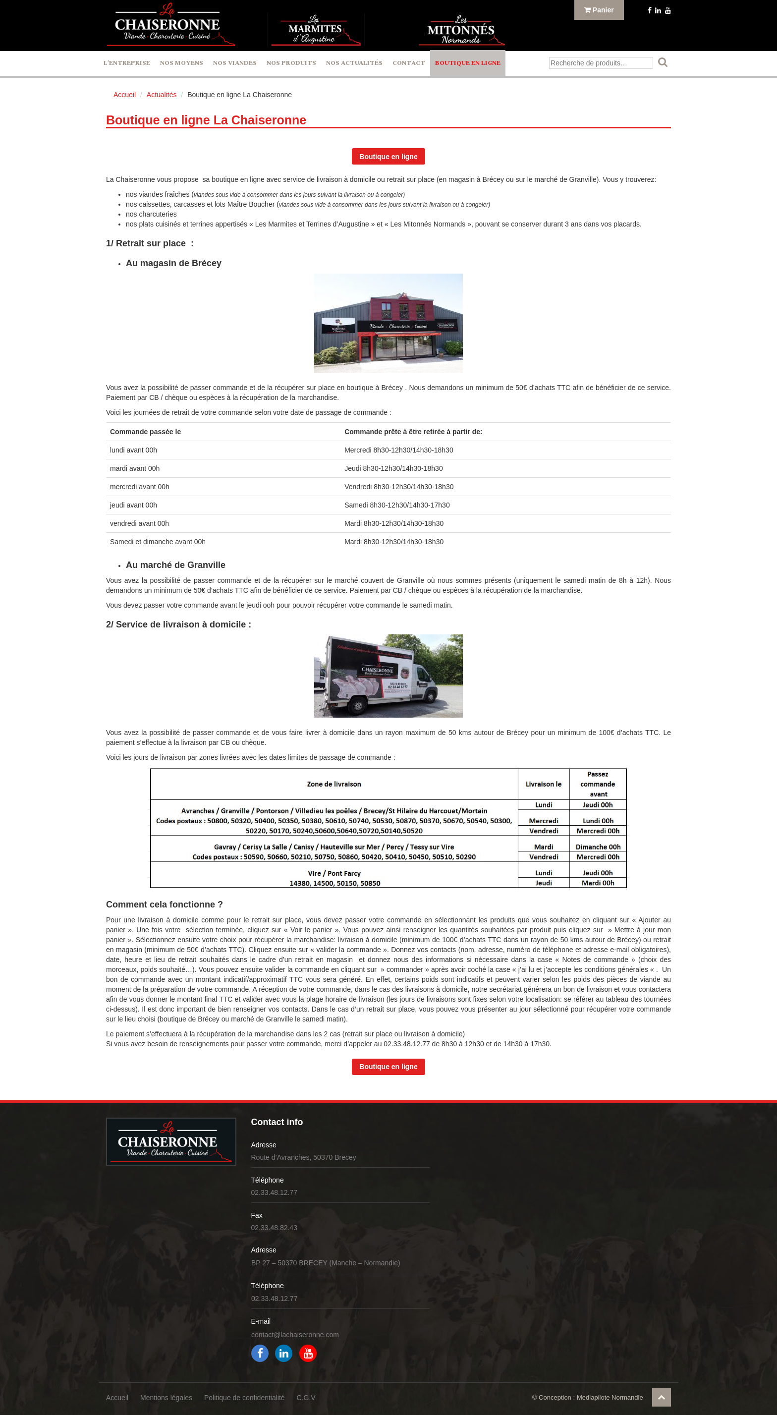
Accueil (124, 95)
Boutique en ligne (467, 63)
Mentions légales (166, 1398)
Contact (408, 63)
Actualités (162, 95)
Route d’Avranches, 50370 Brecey (303, 1157)
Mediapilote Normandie (610, 1397)
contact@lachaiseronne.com (295, 1335)
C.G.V (306, 1398)
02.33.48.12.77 (274, 1192)
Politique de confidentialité (244, 1398)
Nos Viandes (235, 63)
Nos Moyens (181, 63)
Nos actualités (354, 63)
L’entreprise (127, 63)
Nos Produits (291, 63)
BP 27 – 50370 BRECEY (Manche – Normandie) (325, 1263)
